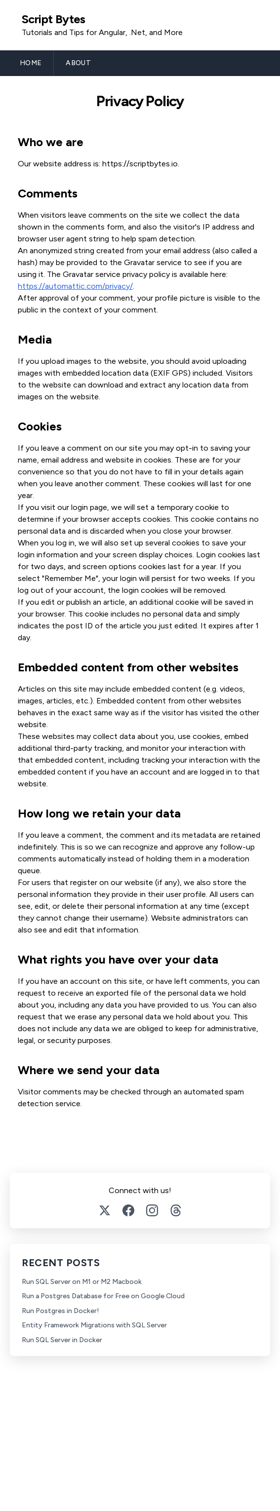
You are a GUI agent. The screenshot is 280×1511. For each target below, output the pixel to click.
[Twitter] (105, 1210)
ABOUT (78, 63)
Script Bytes (53, 19)
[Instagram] (152, 1210)
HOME (30, 63)
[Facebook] (128, 1210)
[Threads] (176, 1210)
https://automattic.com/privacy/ (75, 286)
